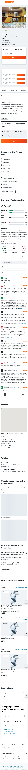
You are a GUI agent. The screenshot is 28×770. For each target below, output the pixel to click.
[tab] (5, 257)
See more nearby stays (21, 587)
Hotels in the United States (7, 767)
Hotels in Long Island (5, 769)
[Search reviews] (15, 262)
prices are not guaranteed (7, 748)
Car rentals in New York (9, 727)
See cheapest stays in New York (22, 618)
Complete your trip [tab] (8, 716)
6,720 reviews (11, 44)
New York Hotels (14, 769)
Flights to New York (8, 725)
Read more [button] (22, 308)
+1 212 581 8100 (6, 42)
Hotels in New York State (19, 767)
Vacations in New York (9, 729)
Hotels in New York (8, 731)
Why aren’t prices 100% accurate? (14, 759)
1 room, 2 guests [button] (7, 53)
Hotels (11, 766)
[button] (2, 2)
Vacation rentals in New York (10, 733)
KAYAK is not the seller (14, 753)
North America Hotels (18, 766)
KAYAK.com (5, 766)
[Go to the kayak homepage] (9, 2)
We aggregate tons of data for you (14, 756)
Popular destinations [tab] (20, 716)
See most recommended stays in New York (21, 650)
